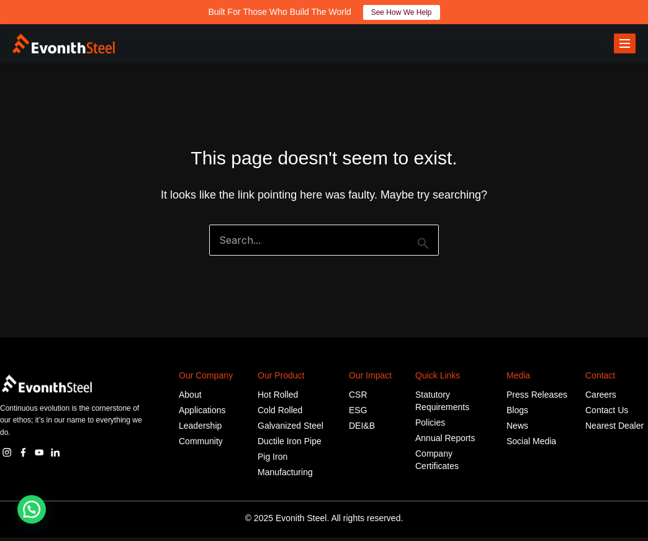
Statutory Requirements (442, 404)
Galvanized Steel (290, 429)
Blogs (517, 414)
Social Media (531, 445)
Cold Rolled (280, 414)
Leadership (200, 429)
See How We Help (401, 12)
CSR (358, 398)
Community (201, 445)
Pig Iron (272, 460)
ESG (358, 414)
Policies (430, 426)
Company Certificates (437, 463)
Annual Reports (445, 442)
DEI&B (362, 429)
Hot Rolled (278, 398)
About (190, 398)
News (517, 429)
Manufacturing (285, 476)
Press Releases (536, 398)
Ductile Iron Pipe (290, 445)
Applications (202, 414)
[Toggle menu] (625, 45)
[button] (31, 509)
